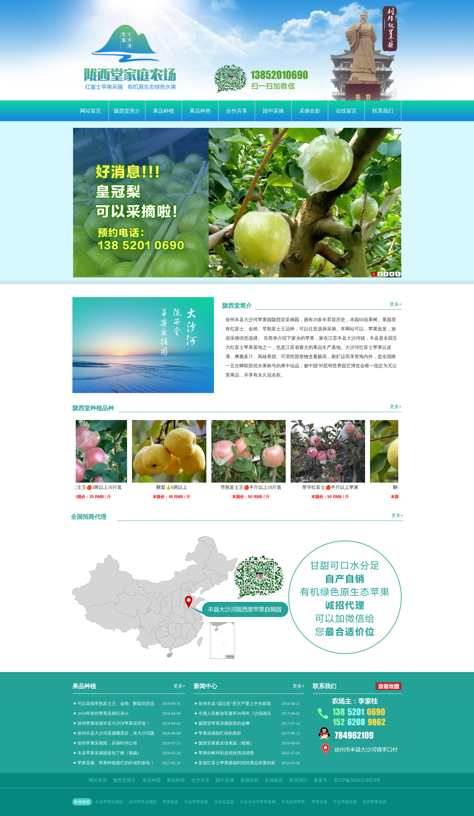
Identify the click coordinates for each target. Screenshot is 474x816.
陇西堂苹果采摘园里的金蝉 (224, 723)
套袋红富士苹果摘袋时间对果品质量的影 (237, 762)
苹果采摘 (319, 802)
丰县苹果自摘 (196, 802)
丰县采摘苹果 (293, 802)
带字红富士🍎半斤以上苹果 (335, 487)
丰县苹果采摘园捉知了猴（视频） (109, 752)
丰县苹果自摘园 (109, 802)
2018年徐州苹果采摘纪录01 (103, 713)
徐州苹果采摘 (374, 802)
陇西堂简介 (127, 111)
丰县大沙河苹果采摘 (258, 802)
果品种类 (200, 111)
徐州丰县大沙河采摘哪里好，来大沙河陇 (115, 733)
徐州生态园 (224, 802)
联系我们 (382, 111)
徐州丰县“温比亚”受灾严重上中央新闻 (234, 703)
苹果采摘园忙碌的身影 (219, 733)
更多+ (396, 304)
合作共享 (236, 111)
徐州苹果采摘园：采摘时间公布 (107, 743)
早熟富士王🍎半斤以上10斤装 (256, 487)
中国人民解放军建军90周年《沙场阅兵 (234, 713)
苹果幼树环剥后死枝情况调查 (226, 752)
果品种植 (163, 111)
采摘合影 (309, 111)
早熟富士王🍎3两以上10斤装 (97, 487)
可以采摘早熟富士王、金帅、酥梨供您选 (115, 703)
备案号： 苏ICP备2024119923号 (347, 780)
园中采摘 (273, 111)
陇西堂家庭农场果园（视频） (226, 743)
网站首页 (90, 111)
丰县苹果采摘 (345, 802)
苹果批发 (170, 802)
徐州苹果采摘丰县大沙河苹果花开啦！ (113, 723)
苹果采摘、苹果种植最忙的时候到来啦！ (115, 762)
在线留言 (346, 111)
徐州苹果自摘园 (143, 802)
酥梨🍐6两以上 (177, 487)
